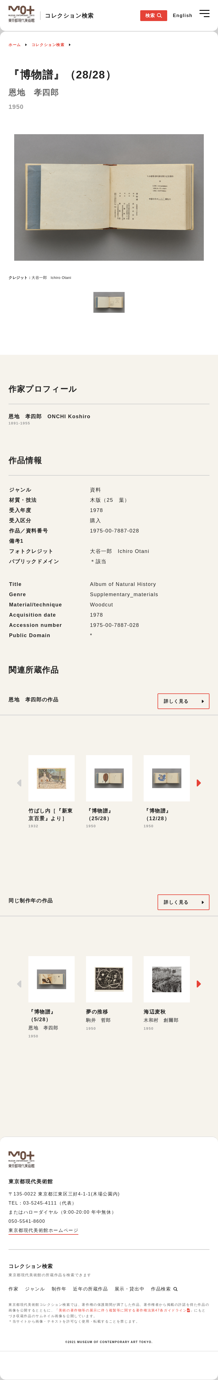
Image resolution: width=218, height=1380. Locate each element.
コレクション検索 (48, 45)
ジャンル (35, 1288)
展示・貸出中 (130, 1288)
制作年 (59, 1288)
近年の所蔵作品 (90, 1288)
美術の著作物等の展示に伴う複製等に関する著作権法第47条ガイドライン (123, 1310)
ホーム (15, 45)
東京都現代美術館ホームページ (43, 1230)
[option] (109, 203)
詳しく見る (176, 701)
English (182, 15)
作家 (13, 1288)
